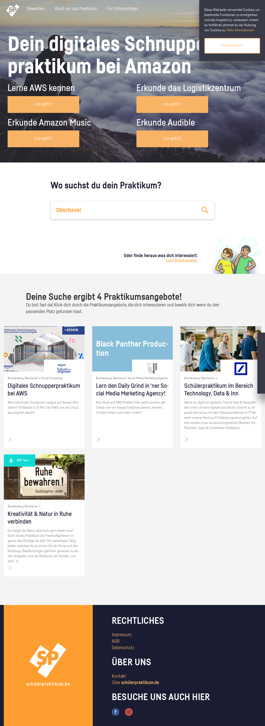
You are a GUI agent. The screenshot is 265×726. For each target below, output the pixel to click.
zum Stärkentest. (182, 261)
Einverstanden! (232, 45)
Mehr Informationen (240, 30)
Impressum (121, 635)
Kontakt (119, 676)
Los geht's (43, 104)
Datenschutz (123, 648)
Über (135, 682)
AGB (115, 641)
